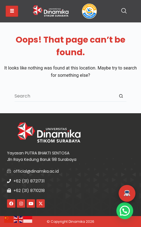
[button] (127, 193)
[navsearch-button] (124, 11)
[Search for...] (65, 96)
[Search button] (120, 96)
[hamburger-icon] (12, 11)
